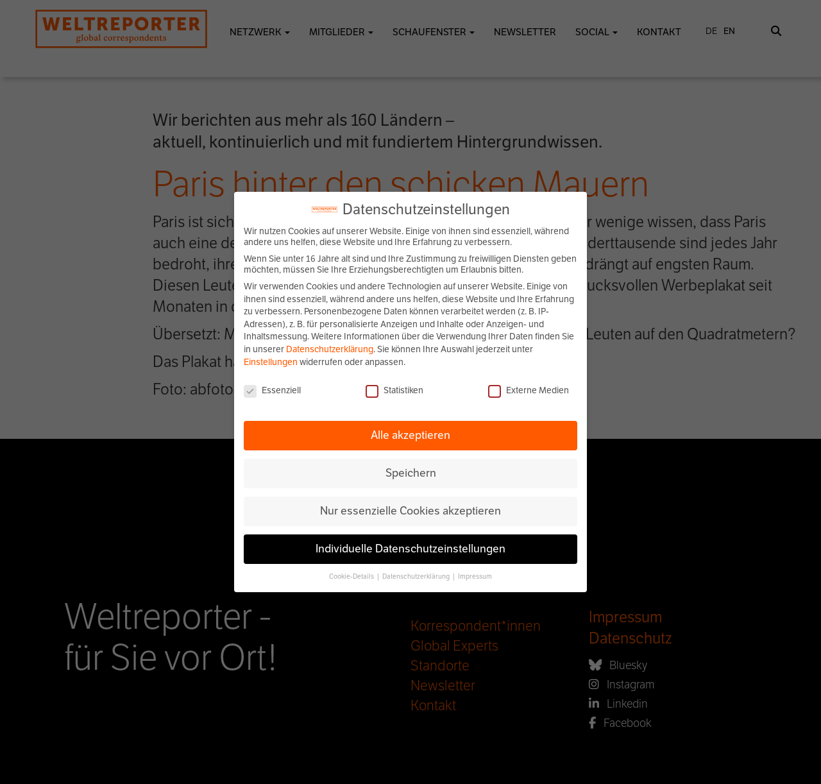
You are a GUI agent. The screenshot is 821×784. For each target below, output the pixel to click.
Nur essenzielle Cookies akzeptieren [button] (410, 511)
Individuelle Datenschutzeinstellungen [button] (410, 548)
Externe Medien (528, 390)
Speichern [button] (410, 473)
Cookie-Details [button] (352, 576)
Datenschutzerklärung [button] (416, 576)
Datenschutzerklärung (329, 349)
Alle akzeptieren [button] (410, 435)
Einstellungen (271, 362)
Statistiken (394, 390)
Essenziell (272, 390)
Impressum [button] (475, 576)
